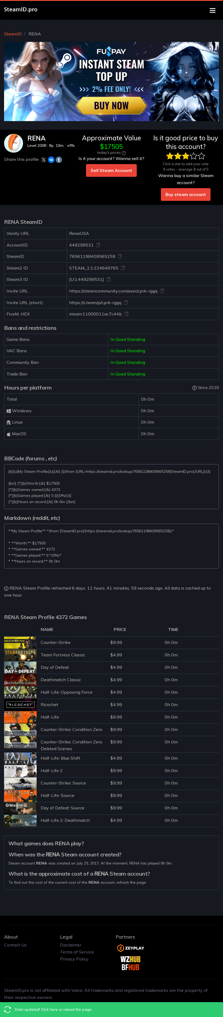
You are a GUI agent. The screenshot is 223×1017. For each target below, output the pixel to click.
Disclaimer (70, 945)
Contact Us (15, 945)
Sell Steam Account (111, 170)
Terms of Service (77, 952)
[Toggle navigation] (212, 10)
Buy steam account (185, 194)
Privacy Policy (74, 959)
